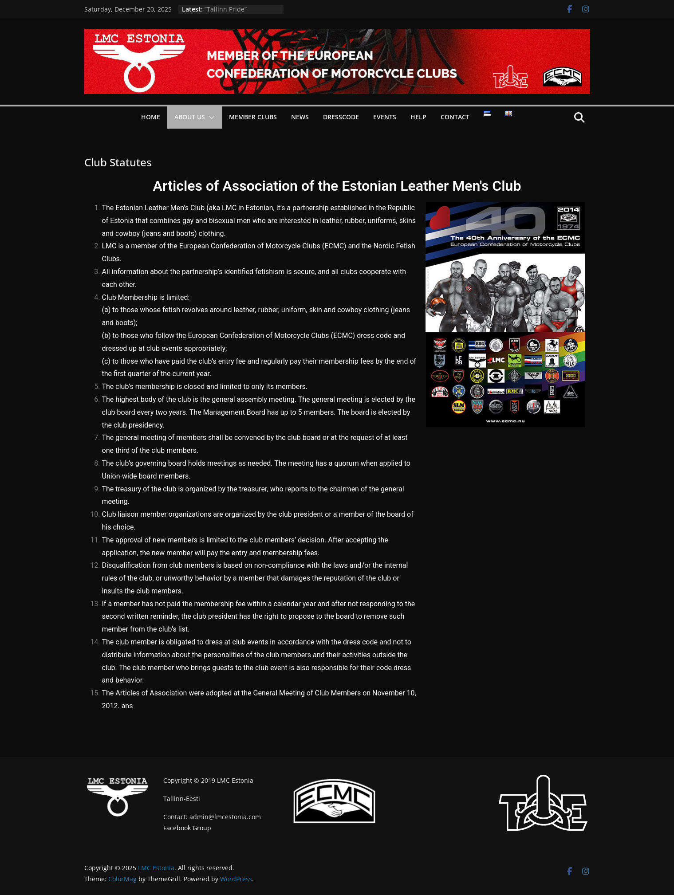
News (300, 117)
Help (418, 117)
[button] (210, 117)
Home (150, 117)
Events (384, 117)
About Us (189, 117)
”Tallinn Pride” (226, 9)
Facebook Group (187, 828)
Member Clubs (253, 117)
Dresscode (341, 117)
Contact (455, 117)
